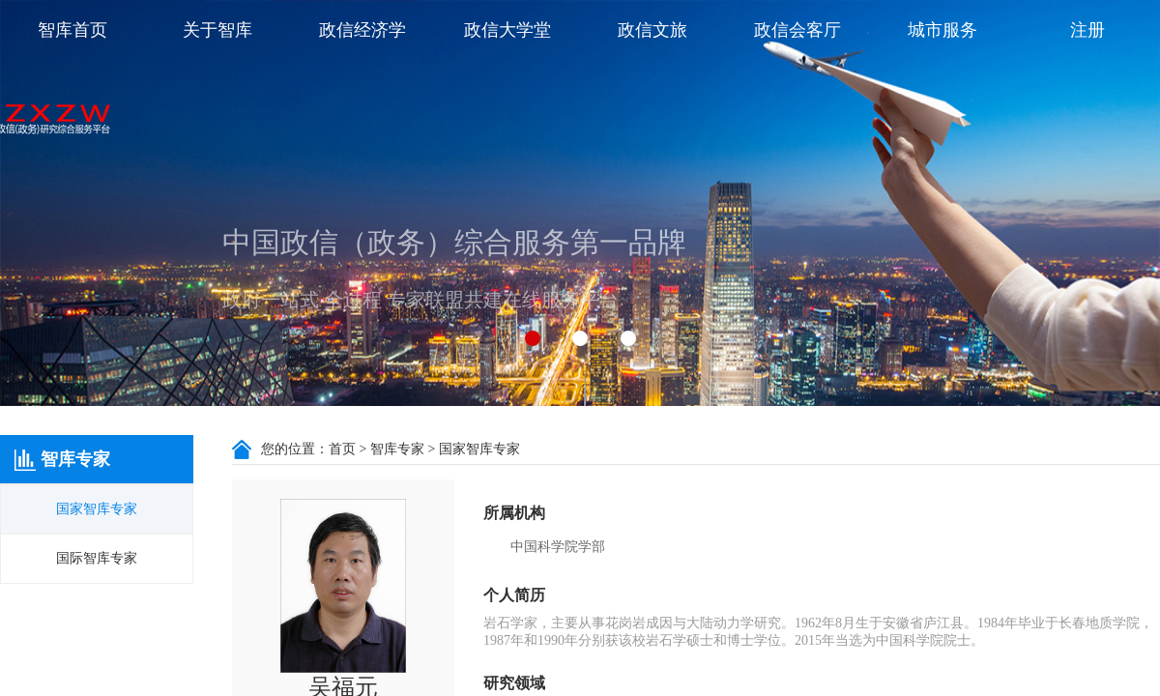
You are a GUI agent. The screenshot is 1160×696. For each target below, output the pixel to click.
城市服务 (942, 30)
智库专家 (397, 449)
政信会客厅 (797, 30)
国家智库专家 (96, 509)
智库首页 (72, 30)
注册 (1087, 30)
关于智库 (217, 30)
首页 (342, 449)
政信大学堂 (507, 30)
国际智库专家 (96, 558)
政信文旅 (652, 30)
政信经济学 (362, 30)
